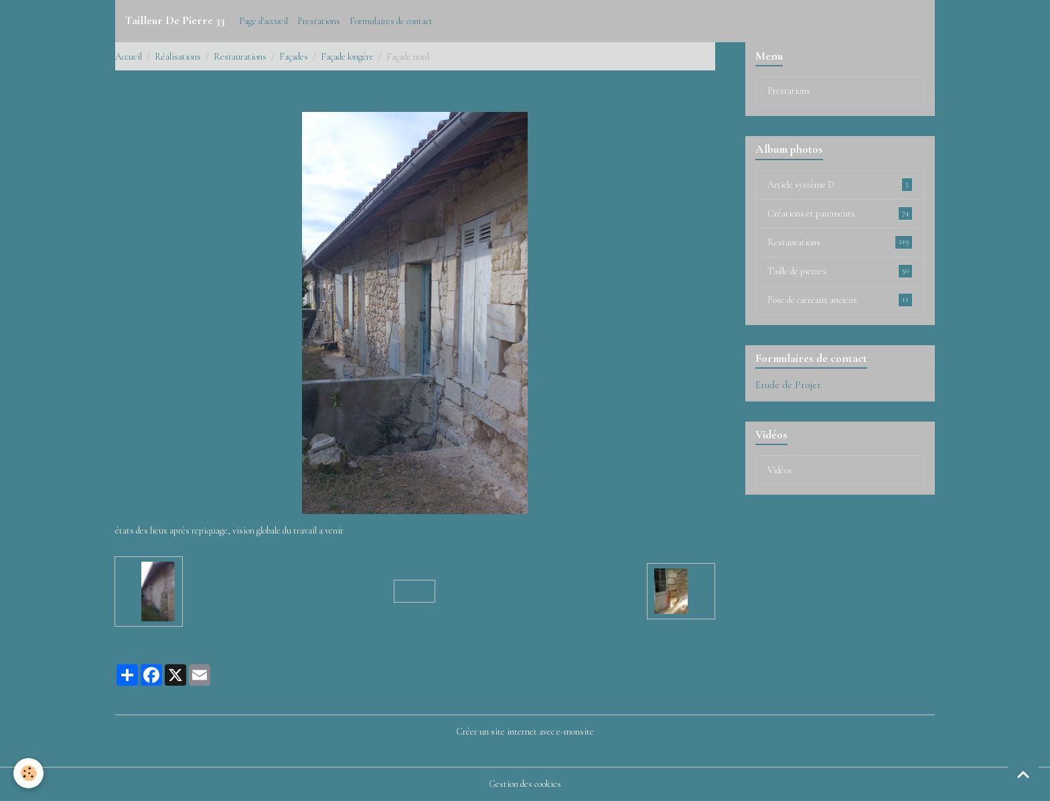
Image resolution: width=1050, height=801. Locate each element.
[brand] (175, 20)
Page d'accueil (263, 21)
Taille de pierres (840, 271)
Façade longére (347, 56)
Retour (415, 591)
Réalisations (178, 56)
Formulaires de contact (391, 21)
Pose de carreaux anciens (840, 299)
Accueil (128, 56)
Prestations (318, 21)
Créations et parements (840, 213)
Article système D (840, 184)
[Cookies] (28, 773)
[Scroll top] (1023, 774)
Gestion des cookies (525, 784)
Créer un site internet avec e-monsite (525, 731)
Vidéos (779, 470)
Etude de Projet (788, 385)
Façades (293, 56)
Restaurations (240, 56)
